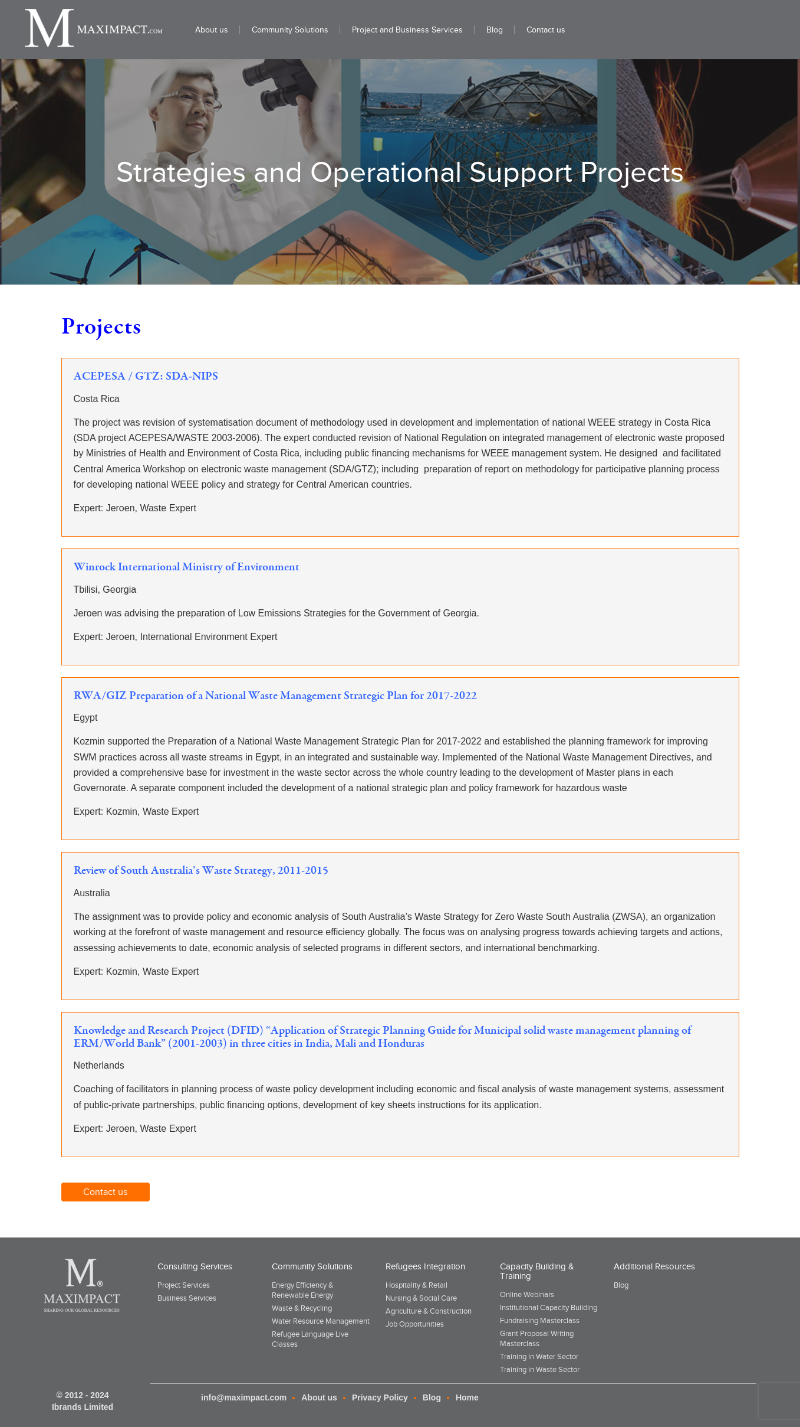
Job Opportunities (415, 1324)
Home (467, 1397)
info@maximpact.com (244, 1397)
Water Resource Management (321, 1321)
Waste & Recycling (302, 1308)
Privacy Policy (380, 1397)
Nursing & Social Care (421, 1298)
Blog (621, 1285)
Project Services (183, 1285)
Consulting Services (194, 1266)
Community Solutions (312, 1266)
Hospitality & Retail (416, 1285)
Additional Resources (654, 1266)
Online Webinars (527, 1294)
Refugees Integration (425, 1266)
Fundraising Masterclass (540, 1320)
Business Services (186, 1298)
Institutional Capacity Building (548, 1307)
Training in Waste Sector (540, 1369)
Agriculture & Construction (429, 1311)
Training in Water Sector (539, 1356)
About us (319, 1397)
